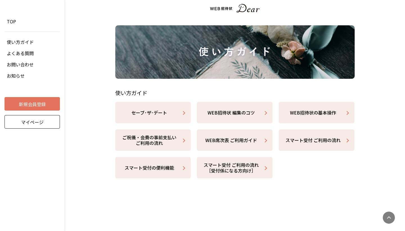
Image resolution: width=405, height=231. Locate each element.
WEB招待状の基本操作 (313, 112)
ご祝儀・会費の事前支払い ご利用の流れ (149, 140)
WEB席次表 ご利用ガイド (231, 140)
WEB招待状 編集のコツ (231, 112)
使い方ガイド (20, 42)
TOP (11, 21)
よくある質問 (20, 53)
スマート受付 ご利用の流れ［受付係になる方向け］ (231, 168)
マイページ (32, 122)
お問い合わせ (20, 64)
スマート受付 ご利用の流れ (313, 140)
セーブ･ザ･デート (149, 112)
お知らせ (16, 75)
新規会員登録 (32, 104)
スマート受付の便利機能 (149, 167)
